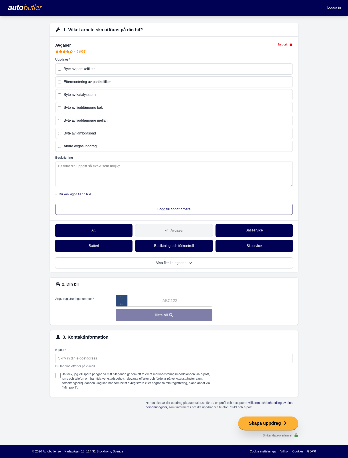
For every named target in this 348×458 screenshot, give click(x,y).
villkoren (254, 403)
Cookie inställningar (263, 451)
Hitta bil (164, 315)
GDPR (311, 451)
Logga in (334, 7)
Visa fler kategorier (174, 263)
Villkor (284, 451)
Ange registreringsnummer (74, 298)
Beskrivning (64, 157)
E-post (60, 349)
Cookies (298, 451)
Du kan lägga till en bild (73, 194)
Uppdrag (62, 59)
